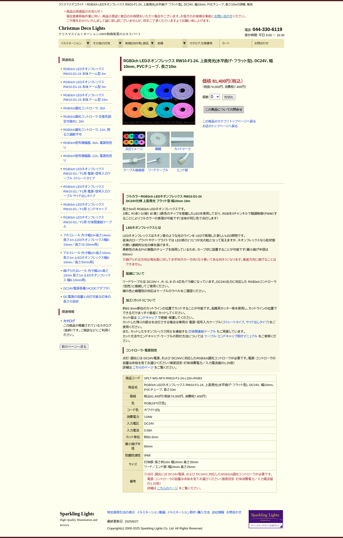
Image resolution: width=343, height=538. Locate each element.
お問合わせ (261, 43)
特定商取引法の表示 (121, 512)
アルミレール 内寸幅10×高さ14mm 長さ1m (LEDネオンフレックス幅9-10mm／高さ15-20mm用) (87, 239)
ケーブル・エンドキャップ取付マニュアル (230, 336)
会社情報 (218, 512)
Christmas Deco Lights (100, 30)
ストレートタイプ (233, 322)
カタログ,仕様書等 (201, 43)
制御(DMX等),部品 (137, 43)
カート (226, 43)
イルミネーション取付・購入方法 (188, 512)
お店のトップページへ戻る (220, 126)
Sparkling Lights (78, 519)
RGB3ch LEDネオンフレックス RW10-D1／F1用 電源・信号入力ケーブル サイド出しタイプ (87, 191)
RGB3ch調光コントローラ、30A (84, 108)
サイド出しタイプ (257, 322)
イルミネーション (71, 43)
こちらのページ (143, 367)
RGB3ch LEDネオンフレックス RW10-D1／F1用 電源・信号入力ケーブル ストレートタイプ (87, 173)
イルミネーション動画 (151, 512)
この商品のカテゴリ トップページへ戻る (229, 121)
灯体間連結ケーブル (202, 331)
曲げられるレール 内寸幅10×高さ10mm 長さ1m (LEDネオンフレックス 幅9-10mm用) (87, 275)
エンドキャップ (147, 318)
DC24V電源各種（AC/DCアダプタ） (86, 288)
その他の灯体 (101, 43)
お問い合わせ (223, 16)
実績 (160, 43)
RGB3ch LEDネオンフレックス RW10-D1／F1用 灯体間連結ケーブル (87, 222)
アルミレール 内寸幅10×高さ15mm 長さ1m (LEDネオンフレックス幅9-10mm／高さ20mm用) (87, 257)
